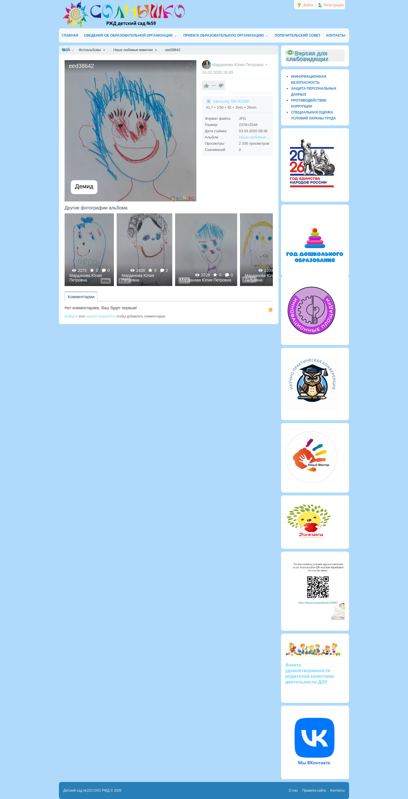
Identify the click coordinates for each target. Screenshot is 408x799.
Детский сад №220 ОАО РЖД (86, 790)
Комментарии (81, 296)
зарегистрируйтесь (100, 316)
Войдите (71, 316)
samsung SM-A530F (231, 101)
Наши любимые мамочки (260, 137)
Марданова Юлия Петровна (238, 64)
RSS (270, 310)
